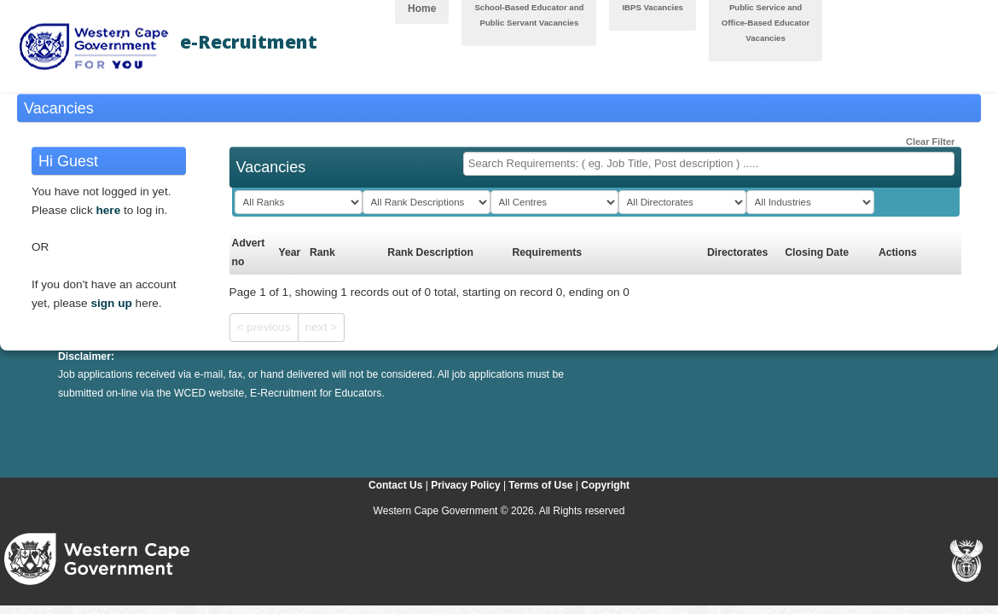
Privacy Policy (465, 485)
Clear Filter (923, 138)
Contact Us (395, 485)
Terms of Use (540, 485)
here (108, 210)
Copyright (605, 485)
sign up (110, 303)
